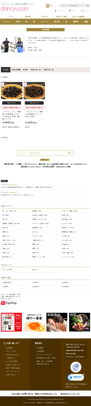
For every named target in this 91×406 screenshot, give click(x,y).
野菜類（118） (37, 211)
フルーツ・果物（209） (70, 211)
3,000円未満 (7, 282)
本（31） (35, 232)
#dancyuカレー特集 (63, 166)
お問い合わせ (11, 375)
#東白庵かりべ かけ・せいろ (30, 166)
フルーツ (6, 22)
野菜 (18, 22)
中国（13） (6, 253)
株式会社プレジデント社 (70, 394)
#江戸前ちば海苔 (48, 166)
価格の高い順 (49, 70)
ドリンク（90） (67, 223)
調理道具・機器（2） (69, 232)
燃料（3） (6, 232)
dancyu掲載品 (78, 17)
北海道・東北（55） (9, 244)
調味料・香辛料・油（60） (12, 223)
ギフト (12, 17)
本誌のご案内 (61, 17)
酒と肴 (56, 22)
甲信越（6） (66, 244)
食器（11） (6, 236)
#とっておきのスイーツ (78, 164)
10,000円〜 (36, 286)
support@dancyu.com (75, 350)
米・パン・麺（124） (10, 211)
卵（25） (6, 219)
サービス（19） (37, 236)
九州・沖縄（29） (68, 253)
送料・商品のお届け (13, 368)
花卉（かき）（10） (9, 240)
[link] (75, 378)
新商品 (28, 17)
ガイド (72, 11)
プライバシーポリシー (44, 354)
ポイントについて (12, 371)
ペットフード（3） (68, 257)
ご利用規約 (40, 351)
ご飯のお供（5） (38, 240)
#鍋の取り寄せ (9, 164)
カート (85, 10)
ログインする (11, 351)
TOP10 (45, 17)
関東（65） (36, 244)
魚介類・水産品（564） (40, 215)
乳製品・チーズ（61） (39, 219)
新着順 (25, 70)
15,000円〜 (66, 286)
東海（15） (6, 248)
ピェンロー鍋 (7, 270)
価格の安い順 (36, 70)
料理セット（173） (68, 227)
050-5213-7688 (71, 353)
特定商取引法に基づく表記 (46, 358)
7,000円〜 (6, 286)
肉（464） (6, 215)
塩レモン (35, 270)
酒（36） (6, 227)
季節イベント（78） (39, 257)
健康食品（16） (37, 227)
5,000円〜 (65, 282)
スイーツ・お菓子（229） (41, 223)
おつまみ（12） (67, 240)
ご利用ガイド (11, 358)
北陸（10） (66, 248)
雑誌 (86, 22)
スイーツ (44, 22)
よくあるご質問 (11, 361)
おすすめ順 (16, 70)
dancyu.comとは (12, 354)
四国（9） (35, 253)
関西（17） (36, 248)
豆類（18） (66, 215)
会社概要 (39, 348)
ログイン (59, 11)
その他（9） (66, 236)
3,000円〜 (35, 282)
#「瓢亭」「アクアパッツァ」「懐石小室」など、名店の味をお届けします (42, 164)
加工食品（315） (68, 219)
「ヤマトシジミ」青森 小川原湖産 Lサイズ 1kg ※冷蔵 (34, 114)
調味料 (76, 22)
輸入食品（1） (7, 257)
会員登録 (9, 348)
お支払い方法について (14, 365)
